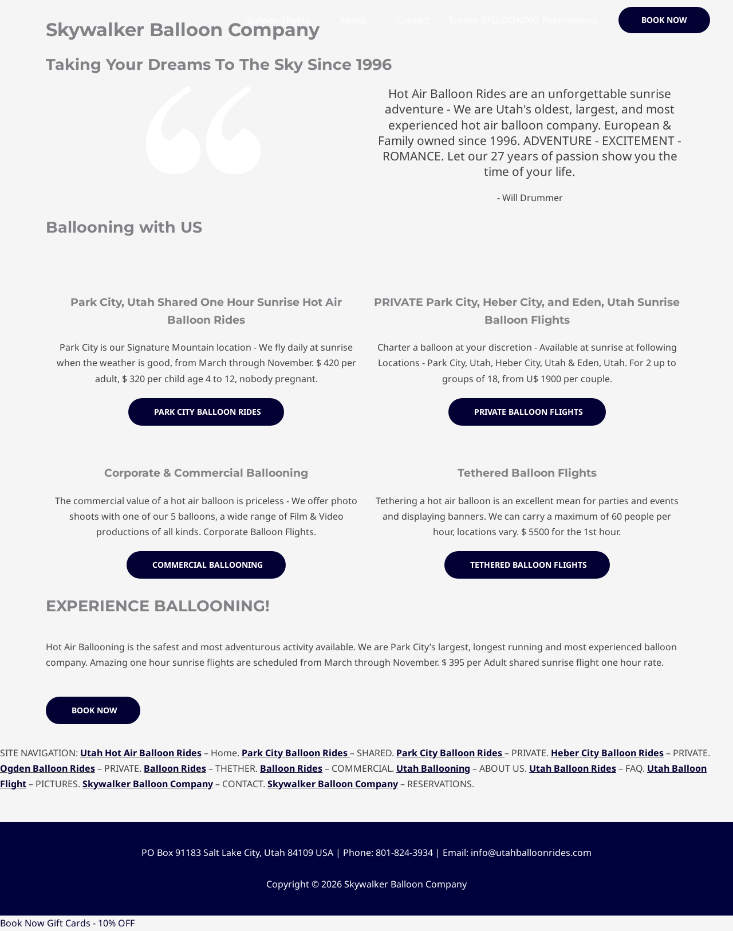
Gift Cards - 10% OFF (91, 923)
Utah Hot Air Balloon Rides (141, 753)
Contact (413, 20)
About (353, 20)
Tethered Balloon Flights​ (527, 473)
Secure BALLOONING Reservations (523, 20)
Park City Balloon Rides (295, 753)
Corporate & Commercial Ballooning (206, 473)
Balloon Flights (278, 20)
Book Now (22, 923)
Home (215, 20)
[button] (664, 20)
